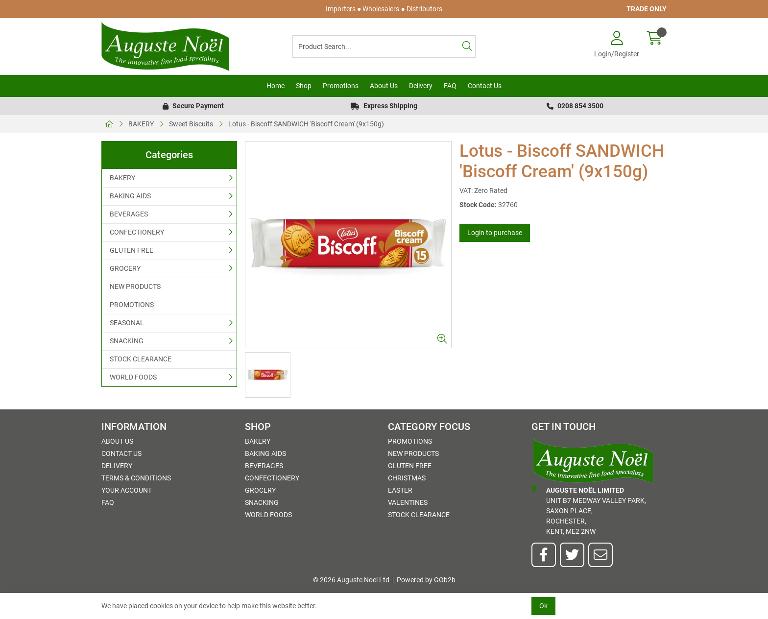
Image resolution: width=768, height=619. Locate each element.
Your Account (126, 490)
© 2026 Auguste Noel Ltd (351, 580)
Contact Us (485, 86)
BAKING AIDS (130, 196)
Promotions (341, 86)
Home (275, 86)
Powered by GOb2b (426, 580)
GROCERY (125, 268)
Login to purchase (494, 233)
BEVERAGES (129, 214)
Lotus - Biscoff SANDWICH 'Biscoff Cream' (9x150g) (306, 124)
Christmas (407, 478)
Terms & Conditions (136, 478)
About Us (384, 86)
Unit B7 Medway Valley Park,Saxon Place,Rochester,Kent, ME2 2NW (588, 510)
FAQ (450, 86)
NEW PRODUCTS (135, 286)
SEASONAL (127, 323)
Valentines (408, 502)
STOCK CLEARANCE (140, 359)
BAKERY (141, 124)
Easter (400, 490)
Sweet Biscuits (191, 124)
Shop (304, 86)
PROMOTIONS (132, 305)
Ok (543, 606)
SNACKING (127, 341)
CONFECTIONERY (137, 232)
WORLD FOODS (133, 377)
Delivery (420, 86)
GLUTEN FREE (131, 250)
